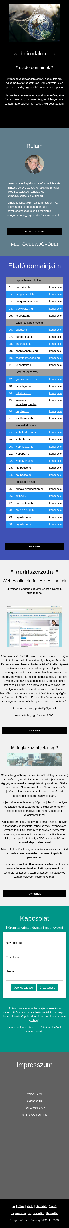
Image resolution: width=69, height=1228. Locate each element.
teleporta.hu (23, 315)
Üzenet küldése (23, 987)
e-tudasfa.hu (23, 393)
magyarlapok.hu (25, 294)
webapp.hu (22, 453)
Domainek (34, 893)
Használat (52, 1213)
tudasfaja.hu (23, 386)
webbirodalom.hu (26, 432)
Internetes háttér (34, 231)
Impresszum (18, 1213)
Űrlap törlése (47, 987)
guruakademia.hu (26, 379)
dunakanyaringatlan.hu (30, 488)
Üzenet (10, 971)
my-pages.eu (24, 474)
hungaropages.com (27, 301)
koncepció (55, 287)
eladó (30, 1206)
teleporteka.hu (24, 364)
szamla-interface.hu (28, 357)
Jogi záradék (36, 1213)
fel (14, 1206)
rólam (21, 1206)
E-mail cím (12, 957)
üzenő (53, 1206)
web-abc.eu (23, 439)
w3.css (24, 1220)
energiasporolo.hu (27, 350)
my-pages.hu (24, 467)
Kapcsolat (35, 546)
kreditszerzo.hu (25, 418)
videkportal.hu (24, 308)
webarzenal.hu (25, 460)
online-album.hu (25, 509)
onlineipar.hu (23, 287)
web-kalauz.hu (24, 446)
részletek (41, 1206)
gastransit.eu (23, 343)
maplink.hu (22, 411)
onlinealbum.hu (25, 503)
